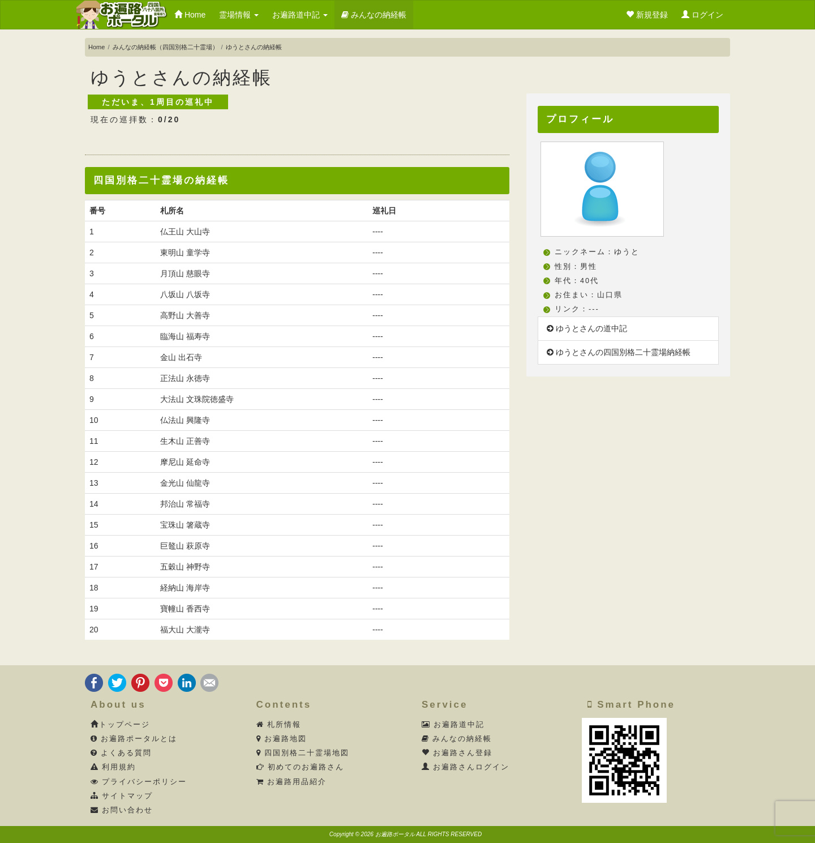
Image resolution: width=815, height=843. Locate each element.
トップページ (120, 725)
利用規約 (113, 767)
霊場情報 (239, 14)
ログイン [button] (702, 14)
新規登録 (647, 14)
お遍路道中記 (300, 14)
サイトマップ (122, 796)
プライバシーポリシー (139, 782)
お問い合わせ (122, 810)
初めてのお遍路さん (300, 767)
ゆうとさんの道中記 (587, 328)
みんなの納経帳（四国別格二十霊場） (165, 47)
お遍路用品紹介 (291, 782)
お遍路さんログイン (466, 767)
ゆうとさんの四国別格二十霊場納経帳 (618, 352)
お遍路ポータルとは (134, 739)
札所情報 (279, 725)
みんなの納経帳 (373, 14)
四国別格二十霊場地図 (303, 753)
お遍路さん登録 (457, 753)
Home (189, 14)
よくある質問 (121, 753)
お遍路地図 (281, 739)
